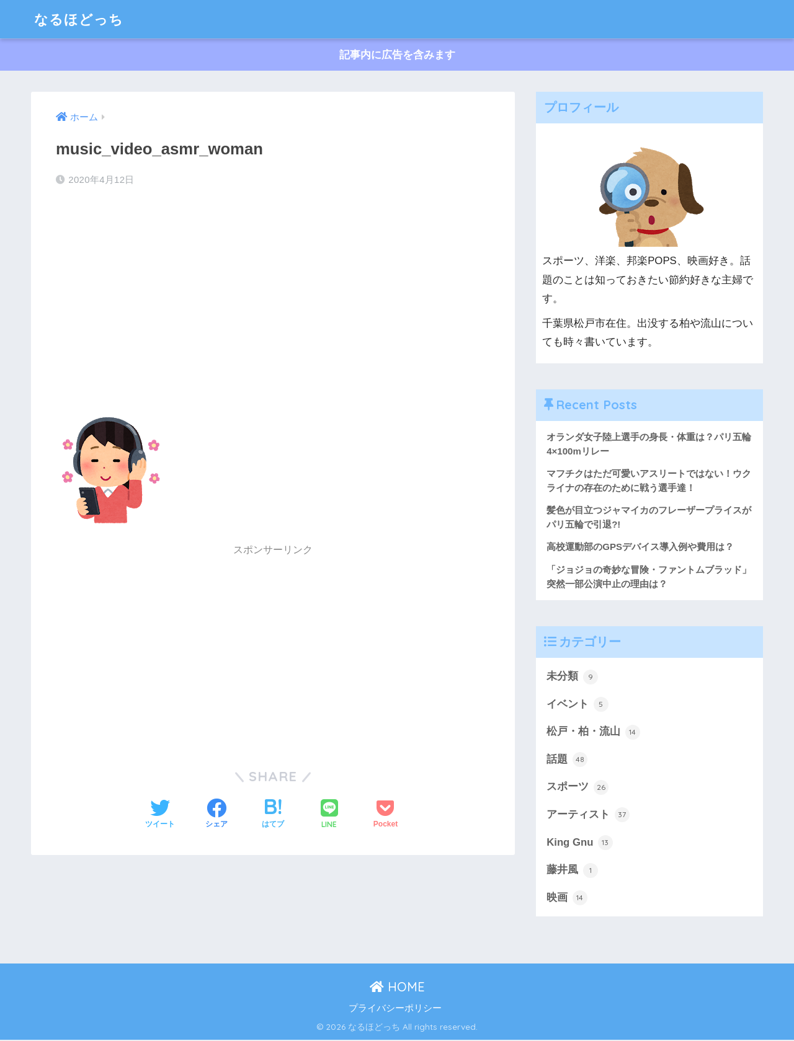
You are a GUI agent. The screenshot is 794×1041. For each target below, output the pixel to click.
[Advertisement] (273, 296)
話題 (566, 760)
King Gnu (579, 843)
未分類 (572, 677)
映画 (566, 899)
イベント (577, 705)
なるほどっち (80, 19)
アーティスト (588, 815)
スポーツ (577, 788)
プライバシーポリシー (395, 1009)
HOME (397, 988)
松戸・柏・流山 (593, 732)
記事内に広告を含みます (397, 55)
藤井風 (572, 871)
